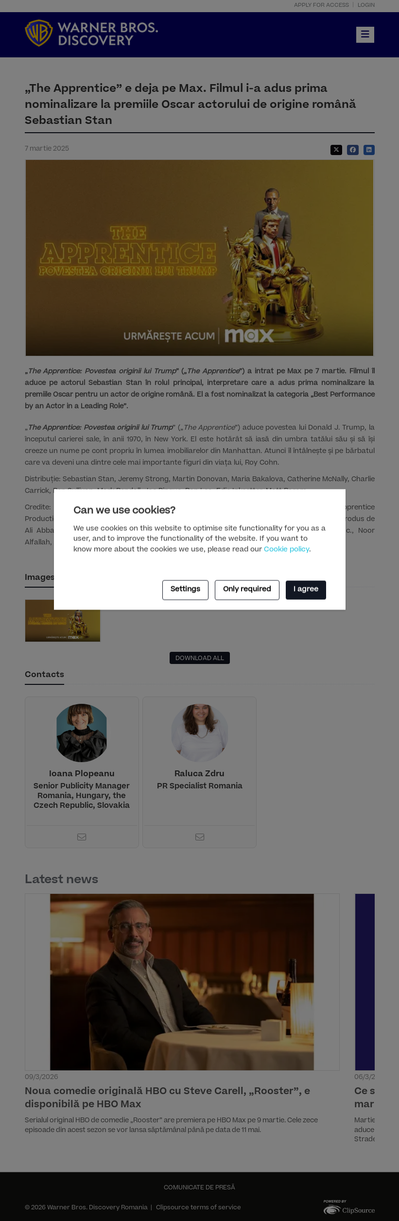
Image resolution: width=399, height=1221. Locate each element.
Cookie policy (286, 550)
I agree (306, 590)
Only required (247, 590)
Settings (185, 590)
